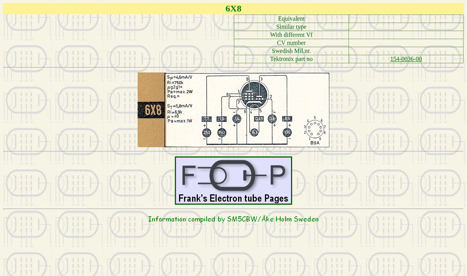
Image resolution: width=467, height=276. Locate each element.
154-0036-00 (406, 59)
